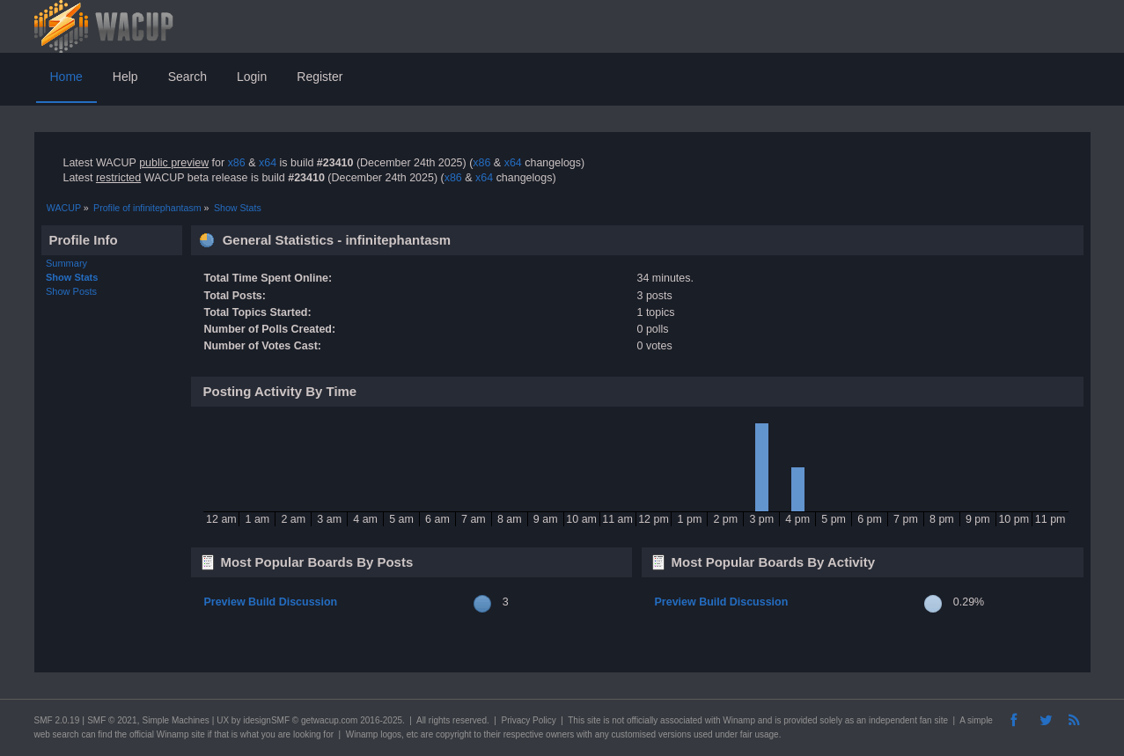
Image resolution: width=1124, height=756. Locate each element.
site (594, 720)
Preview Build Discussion (270, 602)
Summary (66, 263)
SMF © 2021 (111, 720)
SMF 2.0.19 (57, 720)
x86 (237, 163)
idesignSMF (266, 720)
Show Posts (71, 291)
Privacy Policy (528, 720)
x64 (267, 163)
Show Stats (72, 277)
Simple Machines (176, 720)
